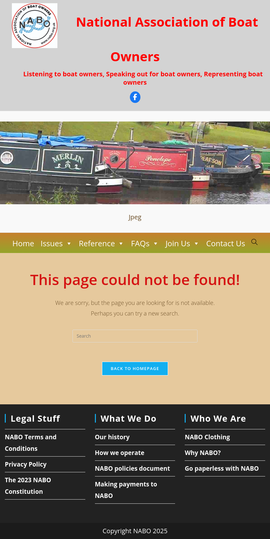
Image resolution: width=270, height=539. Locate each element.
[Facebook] (135, 98)
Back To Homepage (135, 368)
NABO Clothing (207, 437)
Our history (112, 437)
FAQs (145, 243)
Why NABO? (203, 453)
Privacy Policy (25, 464)
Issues (56, 243)
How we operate (120, 453)
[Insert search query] (135, 336)
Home (23, 243)
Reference (102, 243)
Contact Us (225, 243)
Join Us (182, 243)
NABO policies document (132, 468)
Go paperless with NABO (222, 468)
